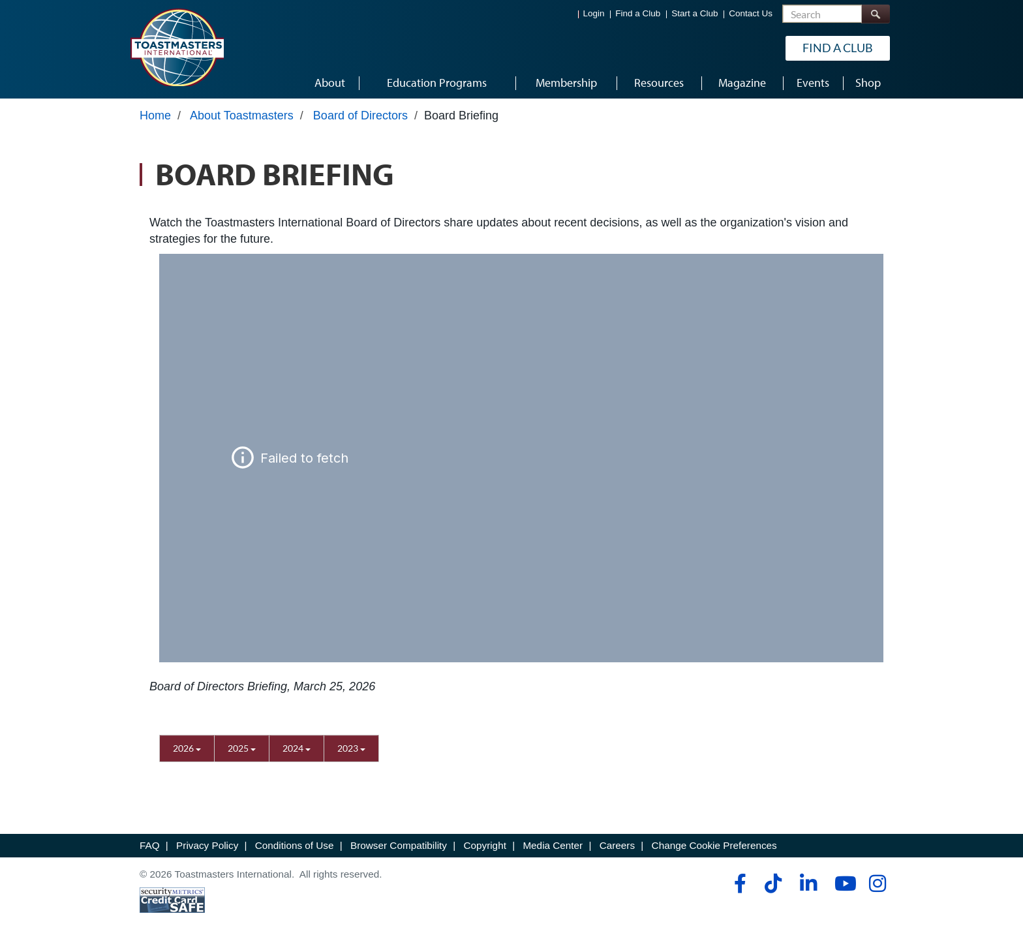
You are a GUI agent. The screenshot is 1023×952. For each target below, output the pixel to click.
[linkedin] (808, 883)
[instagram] (877, 883)
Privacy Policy (207, 845)
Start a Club (694, 13)
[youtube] (842, 883)
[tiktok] (772, 883)
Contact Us (750, 13)
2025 (242, 748)
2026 (187, 748)
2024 (296, 748)
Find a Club (637, 13)
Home (155, 115)
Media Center (553, 845)
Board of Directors (360, 115)
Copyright (484, 845)
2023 (351, 748)
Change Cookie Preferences (714, 845)
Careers (617, 845)
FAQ (150, 845)
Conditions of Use (294, 845)
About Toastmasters (242, 115)
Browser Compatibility (398, 845)
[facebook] (738, 883)
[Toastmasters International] (177, 47)
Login (594, 13)
